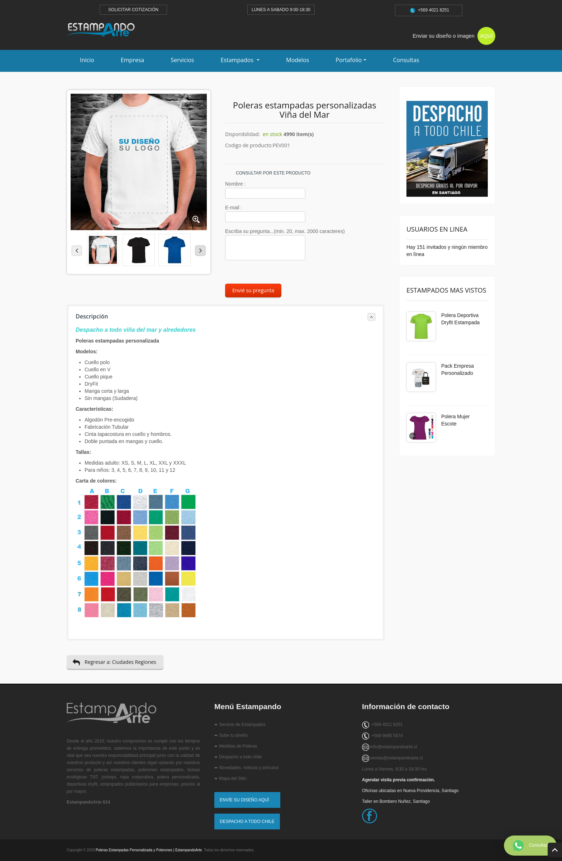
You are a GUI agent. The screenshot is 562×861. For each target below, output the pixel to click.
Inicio (87, 60)
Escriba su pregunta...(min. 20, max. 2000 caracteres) (285, 244)
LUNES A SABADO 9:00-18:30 (281, 9)
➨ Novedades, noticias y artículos (246, 767)
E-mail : (265, 213)
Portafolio (348, 60)
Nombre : (265, 190)
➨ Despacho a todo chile (238, 756)
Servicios (182, 60)
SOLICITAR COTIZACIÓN (133, 9)
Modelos (297, 60)
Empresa (132, 60)
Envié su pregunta (253, 290)
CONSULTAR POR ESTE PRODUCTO (273, 173)
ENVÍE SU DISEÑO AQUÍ (244, 799)
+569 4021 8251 (428, 10)
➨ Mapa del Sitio (230, 778)
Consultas (406, 60)
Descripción (226, 316)
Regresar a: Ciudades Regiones (114, 662)
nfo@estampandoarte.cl (394, 746)
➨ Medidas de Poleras (235, 746)
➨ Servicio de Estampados (240, 724)
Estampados (237, 60)
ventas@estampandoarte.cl (396, 757)
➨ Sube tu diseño (231, 735)
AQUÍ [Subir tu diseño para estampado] (486, 36)
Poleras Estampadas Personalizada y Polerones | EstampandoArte (149, 850)
